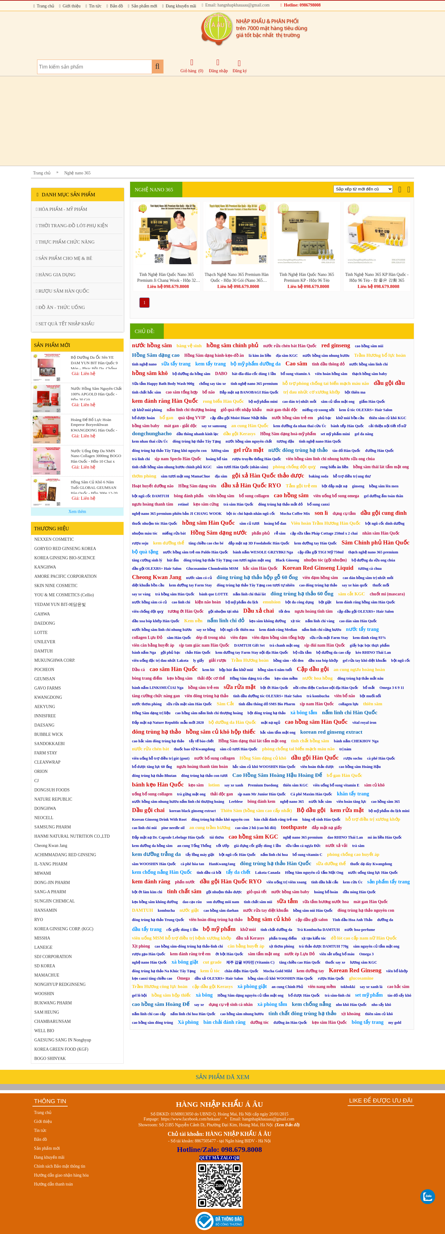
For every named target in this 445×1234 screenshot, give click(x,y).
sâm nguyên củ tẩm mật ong (376, 946)
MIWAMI (42, 873)
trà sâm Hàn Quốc (238, 504)
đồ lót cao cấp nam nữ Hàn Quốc (364, 938)
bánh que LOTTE (213, 594)
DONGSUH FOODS (52, 790)
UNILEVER (44, 642)
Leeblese (236, 801)
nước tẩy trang (362, 629)
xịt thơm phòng (281, 946)
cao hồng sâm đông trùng (152, 1022)
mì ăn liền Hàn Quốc (385, 837)
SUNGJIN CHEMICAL (54, 901)
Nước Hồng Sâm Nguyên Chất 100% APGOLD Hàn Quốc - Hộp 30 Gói (96, 393)
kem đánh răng (151, 881)
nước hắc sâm (320, 801)
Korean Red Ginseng (355, 970)
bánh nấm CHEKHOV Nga (356, 741)
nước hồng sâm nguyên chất (249, 441)
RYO (38, 919)
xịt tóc (296, 621)
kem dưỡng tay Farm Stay (190, 585)
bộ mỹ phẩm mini (263, 401)
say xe (199, 1005)
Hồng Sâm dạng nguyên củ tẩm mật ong (251, 995)
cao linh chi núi (144, 828)
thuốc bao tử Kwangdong (194, 749)
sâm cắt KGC (351, 593)
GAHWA (42, 614)
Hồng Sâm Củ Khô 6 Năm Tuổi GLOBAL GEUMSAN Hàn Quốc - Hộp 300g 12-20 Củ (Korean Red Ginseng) (94, 487)
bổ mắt (369, 688)
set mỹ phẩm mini (335, 434)
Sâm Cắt (225, 703)
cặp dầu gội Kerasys (212, 986)
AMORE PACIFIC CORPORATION (65, 576)
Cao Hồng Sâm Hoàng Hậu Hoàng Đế (277, 775)
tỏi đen (284, 611)
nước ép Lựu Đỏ (299, 954)
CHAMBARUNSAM (52, 1021)
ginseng (358, 486)
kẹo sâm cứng (206, 504)
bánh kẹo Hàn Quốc (158, 784)
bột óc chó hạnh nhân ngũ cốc (251, 513)
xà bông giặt (185, 962)
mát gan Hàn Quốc (371, 901)
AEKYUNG (44, 706)
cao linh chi (181, 602)
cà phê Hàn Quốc (381, 758)
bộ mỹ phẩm (219, 929)
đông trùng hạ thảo (156, 731)
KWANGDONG (48, 697)
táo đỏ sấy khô (399, 995)
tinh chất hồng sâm (310, 740)
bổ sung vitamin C (307, 855)
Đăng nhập (218, 65)
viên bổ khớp (397, 971)
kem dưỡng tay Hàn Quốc (315, 543)
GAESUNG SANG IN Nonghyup (62, 1040)
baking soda (318, 476)
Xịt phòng (141, 946)
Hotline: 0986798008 (300, 5)
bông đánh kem (261, 801)
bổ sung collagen (254, 496)
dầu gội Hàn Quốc (315, 757)
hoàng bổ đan (275, 523)
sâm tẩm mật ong (264, 954)
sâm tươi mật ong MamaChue (185, 476)
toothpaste (294, 827)
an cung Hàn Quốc (250, 425)
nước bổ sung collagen (214, 758)
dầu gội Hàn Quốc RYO (230, 881)
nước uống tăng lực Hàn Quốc (373, 872)
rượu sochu (352, 758)
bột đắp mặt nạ (334, 486)
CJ (36, 780)
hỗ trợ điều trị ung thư (352, 476)
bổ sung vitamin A (295, 374)
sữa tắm (287, 901)
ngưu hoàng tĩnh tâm (314, 611)
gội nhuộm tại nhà (223, 611)
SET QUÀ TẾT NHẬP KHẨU (65, 323)
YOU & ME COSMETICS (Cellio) (64, 595)
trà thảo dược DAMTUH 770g (323, 946)
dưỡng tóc (259, 1022)
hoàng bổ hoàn (326, 892)
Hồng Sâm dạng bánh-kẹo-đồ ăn (214, 355)
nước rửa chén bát (150, 748)
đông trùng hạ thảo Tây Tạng (197, 441)
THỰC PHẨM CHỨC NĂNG (65, 242)
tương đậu (285, 441)
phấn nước (185, 882)
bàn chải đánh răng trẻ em (276, 819)
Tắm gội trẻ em (301, 485)
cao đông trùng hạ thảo (318, 585)
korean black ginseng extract (192, 811)
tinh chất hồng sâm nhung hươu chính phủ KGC (172, 467)
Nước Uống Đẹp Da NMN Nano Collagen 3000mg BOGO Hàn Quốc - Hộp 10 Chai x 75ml (96, 455)
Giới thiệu (69, 6)
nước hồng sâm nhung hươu (326, 355)
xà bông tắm (303, 712)
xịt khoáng (350, 1013)
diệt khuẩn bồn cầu (148, 585)
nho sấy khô (381, 1005)
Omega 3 (366, 954)
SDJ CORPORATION (53, 956)
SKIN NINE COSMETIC (56, 585)
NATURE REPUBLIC (53, 799)
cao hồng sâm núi (369, 346)
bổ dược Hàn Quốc (304, 995)
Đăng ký (240, 66)
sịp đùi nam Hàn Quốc (324, 645)
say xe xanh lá (371, 987)
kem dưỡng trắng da (156, 854)
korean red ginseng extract (331, 732)
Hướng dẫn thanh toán (53, 1184)
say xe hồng (206, 629)
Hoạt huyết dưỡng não (153, 486)
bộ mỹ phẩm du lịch (242, 602)
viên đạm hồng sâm (320, 577)
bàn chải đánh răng (224, 1022)
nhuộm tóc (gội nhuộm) (325, 560)
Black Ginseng (287, 560)
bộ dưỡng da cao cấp (333, 652)
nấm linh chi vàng (319, 621)
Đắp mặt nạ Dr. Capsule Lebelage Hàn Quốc (168, 837)
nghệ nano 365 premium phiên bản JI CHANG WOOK (177, 513)
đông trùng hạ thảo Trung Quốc (158, 920)
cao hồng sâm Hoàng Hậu (360, 767)
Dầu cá (138, 669)
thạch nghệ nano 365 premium (373, 552)
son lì (321, 513)
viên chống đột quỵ (147, 611)
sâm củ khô (374, 785)
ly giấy (198, 660)
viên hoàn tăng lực (352, 801)
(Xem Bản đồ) (287, 1125)
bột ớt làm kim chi (147, 892)
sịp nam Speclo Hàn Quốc (178, 458)
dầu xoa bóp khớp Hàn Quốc (156, 621)
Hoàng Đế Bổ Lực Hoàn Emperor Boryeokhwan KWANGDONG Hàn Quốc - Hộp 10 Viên (94, 424)
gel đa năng (364, 434)
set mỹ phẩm (369, 995)
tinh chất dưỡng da (276, 930)
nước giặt (189, 910)
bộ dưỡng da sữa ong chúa (373, 560)
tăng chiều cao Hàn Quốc (299, 962)
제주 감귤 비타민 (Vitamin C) (250, 962)
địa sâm (221, 476)
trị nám (345, 749)
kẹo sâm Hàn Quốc (329, 1022)
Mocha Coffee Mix (295, 513)
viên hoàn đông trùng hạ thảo (216, 919)
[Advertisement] (216, 121)
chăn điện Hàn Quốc (242, 971)
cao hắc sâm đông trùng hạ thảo (158, 741)
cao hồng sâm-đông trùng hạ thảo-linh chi (189, 946)
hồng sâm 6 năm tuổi (275, 670)
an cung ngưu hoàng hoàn (359, 669)
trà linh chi (141, 459)
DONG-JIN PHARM (52, 882)
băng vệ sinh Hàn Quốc (321, 819)
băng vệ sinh (188, 345)
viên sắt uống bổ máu (337, 954)
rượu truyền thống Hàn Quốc (256, 459)
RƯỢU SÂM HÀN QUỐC (62, 291)
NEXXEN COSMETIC (54, 539)
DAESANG (44, 725)
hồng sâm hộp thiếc (171, 995)
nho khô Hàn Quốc (351, 1005)
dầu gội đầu (389, 383)
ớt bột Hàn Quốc (229, 954)
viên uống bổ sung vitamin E (336, 785)
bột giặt (325, 602)
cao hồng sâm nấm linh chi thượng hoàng (209, 713)
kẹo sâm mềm (286, 678)
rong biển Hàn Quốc (223, 401)
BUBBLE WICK (48, 734)
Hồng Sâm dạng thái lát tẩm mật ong (252, 741)
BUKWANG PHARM (53, 1003)
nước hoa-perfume (360, 930)
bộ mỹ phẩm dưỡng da (256, 364)
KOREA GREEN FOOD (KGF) (61, 1049)
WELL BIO (44, 1030)
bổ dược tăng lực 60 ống (152, 767)
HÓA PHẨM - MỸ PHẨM (61, 209)
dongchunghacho (152, 433)
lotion (214, 784)
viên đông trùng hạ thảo (206, 696)
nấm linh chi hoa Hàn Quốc (193, 1014)
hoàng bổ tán (216, 459)
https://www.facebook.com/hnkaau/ (191, 1119)
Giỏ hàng (188, 71)
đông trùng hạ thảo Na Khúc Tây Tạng (164, 971)
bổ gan (166, 417)
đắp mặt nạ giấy (327, 827)
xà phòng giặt (252, 986)
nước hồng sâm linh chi (368, 364)
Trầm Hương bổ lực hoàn (380, 355)
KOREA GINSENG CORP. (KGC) (63, 929)
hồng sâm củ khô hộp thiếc (220, 731)
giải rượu (217, 660)
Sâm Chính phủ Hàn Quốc (375, 542)
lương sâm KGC (363, 962)
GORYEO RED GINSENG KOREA (65, 548)
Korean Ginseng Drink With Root (159, 819)
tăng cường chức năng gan (156, 696)
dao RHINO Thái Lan (345, 837)
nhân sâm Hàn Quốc (380, 533)
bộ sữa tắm (302, 652)
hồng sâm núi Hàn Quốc (313, 910)
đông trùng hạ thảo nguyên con (365, 910)
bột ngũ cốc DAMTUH (150, 496)
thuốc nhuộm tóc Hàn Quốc (154, 523)
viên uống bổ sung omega (336, 496)
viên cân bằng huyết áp (153, 645)
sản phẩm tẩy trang (388, 882)
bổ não (208, 392)
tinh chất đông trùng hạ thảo (303, 1013)
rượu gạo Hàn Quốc (148, 954)
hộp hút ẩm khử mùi (236, 670)
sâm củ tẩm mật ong (337, 401)
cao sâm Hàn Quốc (173, 669)
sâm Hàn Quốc (179, 638)
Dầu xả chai (258, 610)
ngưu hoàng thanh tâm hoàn (202, 766)
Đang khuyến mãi (179, 6)
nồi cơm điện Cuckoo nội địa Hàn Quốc (325, 688)
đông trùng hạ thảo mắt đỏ (280, 504)
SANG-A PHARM (50, 892)
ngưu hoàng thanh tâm (152, 504)
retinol (183, 504)
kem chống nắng (311, 1004)
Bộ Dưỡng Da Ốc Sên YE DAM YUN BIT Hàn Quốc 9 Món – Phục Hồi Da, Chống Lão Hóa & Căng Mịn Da (94, 362)
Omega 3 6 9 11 (391, 688)
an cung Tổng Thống (194, 846)
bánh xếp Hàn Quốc (347, 426)
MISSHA (42, 938)
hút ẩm (173, 560)
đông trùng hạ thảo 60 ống (301, 593)
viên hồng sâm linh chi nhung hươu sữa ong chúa (330, 458)
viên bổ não (344, 696)
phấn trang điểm (283, 938)
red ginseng (335, 345)
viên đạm (239, 637)
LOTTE (41, 632)
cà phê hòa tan (192, 864)
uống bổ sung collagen (152, 794)
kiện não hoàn (208, 602)
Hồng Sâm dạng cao (156, 355)
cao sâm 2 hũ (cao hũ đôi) (255, 828)
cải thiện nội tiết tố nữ (387, 426)
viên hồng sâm (221, 496)
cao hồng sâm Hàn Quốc (316, 722)
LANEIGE (43, 947)
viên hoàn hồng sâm (331, 374)
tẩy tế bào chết (201, 741)
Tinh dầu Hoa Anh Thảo (352, 920)
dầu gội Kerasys (239, 433)
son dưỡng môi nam (222, 902)
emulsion (272, 601)
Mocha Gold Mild (277, 971)
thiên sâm (372, 703)
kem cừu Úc (352, 882)
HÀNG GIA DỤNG (55, 274)
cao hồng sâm (291, 495)
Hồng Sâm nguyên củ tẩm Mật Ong (314, 872)
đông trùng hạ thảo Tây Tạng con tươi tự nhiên (256, 585)
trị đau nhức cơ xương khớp (311, 392)
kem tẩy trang (210, 364)
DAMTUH (43, 651)
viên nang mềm (322, 986)
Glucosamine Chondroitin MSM (212, 568)
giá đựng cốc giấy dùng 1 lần (257, 846)
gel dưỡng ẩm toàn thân (383, 496)
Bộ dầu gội (311, 810)
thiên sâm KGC (295, 785)
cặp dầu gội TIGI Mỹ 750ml (321, 552)
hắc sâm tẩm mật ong (277, 732)
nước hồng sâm (152, 345)
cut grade (212, 962)
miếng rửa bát (174, 533)
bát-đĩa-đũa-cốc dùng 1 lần (254, 374)
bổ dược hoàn (143, 418)
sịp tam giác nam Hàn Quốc (204, 645)
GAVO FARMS (47, 688)
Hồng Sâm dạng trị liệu (151, 713)
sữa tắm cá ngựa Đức (303, 846)
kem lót (208, 670)
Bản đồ (114, 6)
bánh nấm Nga (144, 652)
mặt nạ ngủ (270, 722)
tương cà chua (370, 568)
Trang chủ (43, 6)
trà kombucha (318, 696)
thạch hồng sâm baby (369, 374)
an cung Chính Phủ (287, 987)
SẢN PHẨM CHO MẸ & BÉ (64, 258)
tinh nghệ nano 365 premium (254, 383)
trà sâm (358, 846)
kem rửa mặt (347, 810)
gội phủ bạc (170, 652)
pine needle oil (172, 828)
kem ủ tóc (210, 970)
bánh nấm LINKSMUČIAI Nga (157, 688)
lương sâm (220, 450)
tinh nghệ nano (144, 364)
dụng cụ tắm (344, 513)
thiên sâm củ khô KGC (387, 418)
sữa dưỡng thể (330, 863)
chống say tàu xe (212, 383)
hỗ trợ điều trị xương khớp (372, 819)
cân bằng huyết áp (246, 946)
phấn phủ (260, 533)
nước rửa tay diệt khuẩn (265, 910)
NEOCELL (43, 817)
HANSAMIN (45, 910)
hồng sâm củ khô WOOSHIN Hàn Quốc (280, 978)
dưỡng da (385, 920)
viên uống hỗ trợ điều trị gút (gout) (160, 758)
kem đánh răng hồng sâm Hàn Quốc (365, 602)
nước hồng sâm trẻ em (292, 417)
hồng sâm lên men (383, 486)
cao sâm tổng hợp (181, 392)
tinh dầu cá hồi (209, 872)
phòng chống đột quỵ (294, 466)
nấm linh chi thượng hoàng (191, 409)
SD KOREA (44, 966)
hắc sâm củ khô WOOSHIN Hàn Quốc (264, 767)
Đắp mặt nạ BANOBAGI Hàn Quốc (248, 392)
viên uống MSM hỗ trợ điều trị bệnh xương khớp (181, 938)
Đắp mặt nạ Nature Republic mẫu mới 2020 (168, 722)
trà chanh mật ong (284, 645)
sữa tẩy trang (175, 364)
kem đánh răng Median (278, 629)
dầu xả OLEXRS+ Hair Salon (219, 978)
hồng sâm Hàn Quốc (208, 522)
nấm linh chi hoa (274, 855)
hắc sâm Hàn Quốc (260, 568)
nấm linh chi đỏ (226, 620)
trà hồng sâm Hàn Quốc (174, 594)
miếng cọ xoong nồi (318, 410)
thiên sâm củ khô (379, 1014)
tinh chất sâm (184, 891)
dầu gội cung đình (384, 513)
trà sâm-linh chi (337, 995)
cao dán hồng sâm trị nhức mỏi (368, 578)
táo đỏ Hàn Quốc (346, 450)
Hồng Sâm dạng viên (197, 486)
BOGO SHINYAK (50, 1058)
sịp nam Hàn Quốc (317, 704)
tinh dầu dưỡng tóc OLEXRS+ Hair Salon (267, 696)
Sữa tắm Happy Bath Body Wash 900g (163, 383)
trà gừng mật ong (191, 794)
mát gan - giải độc (180, 425)
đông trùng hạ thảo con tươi (204, 775)
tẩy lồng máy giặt (200, 855)
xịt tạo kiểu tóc (314, 938)
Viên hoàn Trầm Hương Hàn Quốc (326, 523)
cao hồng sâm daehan (221, 910)
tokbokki (348, 987)
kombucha (166, 910)
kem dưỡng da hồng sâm (152, 846)
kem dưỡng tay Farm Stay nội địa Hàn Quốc (251, 652)
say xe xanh (233, 785)
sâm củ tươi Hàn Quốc (238, 749)
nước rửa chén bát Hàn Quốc (290, 346)
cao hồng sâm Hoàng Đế (160, 1004)
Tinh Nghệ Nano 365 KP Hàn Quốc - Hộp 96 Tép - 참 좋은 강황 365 (377, 277)
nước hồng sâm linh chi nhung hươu (162, 629)
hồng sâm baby (145, 425)
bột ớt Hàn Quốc (274, 688)
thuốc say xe (335, 962)
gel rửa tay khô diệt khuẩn (364, 660)
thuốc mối (380, 585)
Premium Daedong (263, 785)
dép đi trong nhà (211, 637)
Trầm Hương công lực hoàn (160, 986)
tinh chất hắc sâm (146, 392)
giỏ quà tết (256, 892)
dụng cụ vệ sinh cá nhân (230, 1004)
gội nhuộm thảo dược (224, 892)
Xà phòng (188, 1022)
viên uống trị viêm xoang (286, 882)
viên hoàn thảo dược (317, 767)
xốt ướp (222, 846)
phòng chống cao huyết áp (353, 854)
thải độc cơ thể (211, 678)
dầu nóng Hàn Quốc (359, 892)
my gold (394, 1022)
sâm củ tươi (249, 523)
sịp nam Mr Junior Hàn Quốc (262, 794)
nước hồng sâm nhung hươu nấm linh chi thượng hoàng (178, 801)
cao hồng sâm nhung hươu (242, 1014)
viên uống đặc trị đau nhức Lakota (160, 660)
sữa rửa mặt (240, 687)
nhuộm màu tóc (144, 533)
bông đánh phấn (189, 496)
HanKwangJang (222, 864)
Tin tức (94, 6)
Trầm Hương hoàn (250, 660)
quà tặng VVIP (192, 417)
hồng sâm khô (150, 373)
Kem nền (193, 620)
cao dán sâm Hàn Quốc (358, 621)
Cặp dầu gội (313, 669)
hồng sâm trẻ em (203, 687)
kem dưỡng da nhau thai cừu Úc (299, 426)
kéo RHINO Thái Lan (373, 652)
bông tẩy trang (368, 1022)
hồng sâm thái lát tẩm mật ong (381, 467)
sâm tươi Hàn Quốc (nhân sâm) (242, 467)
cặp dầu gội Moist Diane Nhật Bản (238, 418)
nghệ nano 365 (292, 801)
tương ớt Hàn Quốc (186, 611)
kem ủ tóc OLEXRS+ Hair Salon (365, 410)
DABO (221, 373)
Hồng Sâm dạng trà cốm (250, 678)
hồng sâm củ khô (269, 919)
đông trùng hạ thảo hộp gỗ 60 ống (257, 577)
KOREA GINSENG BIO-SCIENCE (64, 558)
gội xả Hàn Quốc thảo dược (268, 475)
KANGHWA (45, 567)
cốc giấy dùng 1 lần (182, 930)
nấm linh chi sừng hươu (321, 629)
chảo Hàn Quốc (198, 652)
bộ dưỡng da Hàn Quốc (232, 722)
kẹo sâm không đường (267, 621)
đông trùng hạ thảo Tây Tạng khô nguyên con (169, 450)
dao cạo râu (192, 902)
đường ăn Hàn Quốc (290, 1022)
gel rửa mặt (249, 450)
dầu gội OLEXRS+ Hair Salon (156, 568)
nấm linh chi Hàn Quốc (349, 712)
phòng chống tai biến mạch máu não (298, 748)
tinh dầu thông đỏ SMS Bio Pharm (267, 704)
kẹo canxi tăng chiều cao (152, 978)
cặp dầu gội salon (312, 919)
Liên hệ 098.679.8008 (168, 286)
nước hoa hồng (317, 678)
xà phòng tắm (272, 1004)
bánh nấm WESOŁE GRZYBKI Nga (263, 552)
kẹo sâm (196, 785)
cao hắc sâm (398, 986)
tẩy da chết (238, 872)
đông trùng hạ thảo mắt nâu (360, 678)
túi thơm (217, 837)
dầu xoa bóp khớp (323, 660)
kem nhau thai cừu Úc (150, 441)
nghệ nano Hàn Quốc (149, 962)
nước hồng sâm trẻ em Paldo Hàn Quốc (195, 552)
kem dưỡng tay (310, 971)
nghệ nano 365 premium (303, 837)
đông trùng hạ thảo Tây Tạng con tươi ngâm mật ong (227, 560)
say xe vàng (141, 594)
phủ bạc (324, 418)
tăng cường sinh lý (147, 560)
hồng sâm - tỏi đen (288, 660)
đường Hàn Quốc (379, 450)
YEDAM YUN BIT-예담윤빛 (60, 604)
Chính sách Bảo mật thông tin (59, 1166)
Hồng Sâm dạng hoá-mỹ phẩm (288, 433)
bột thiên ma (355, 392)
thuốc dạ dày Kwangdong (371, 864)
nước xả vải (336, 845)
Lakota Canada (267, 872)
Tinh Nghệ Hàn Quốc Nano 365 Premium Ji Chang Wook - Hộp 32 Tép (166, 277)
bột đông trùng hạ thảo (267, 713)
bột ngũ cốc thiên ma (237, 629)
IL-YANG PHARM (50, 864)
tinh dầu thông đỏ (328, 364)
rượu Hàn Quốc (331, 978)
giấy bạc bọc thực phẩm (369, 645)
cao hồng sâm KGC (253, 836)
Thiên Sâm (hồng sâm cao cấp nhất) (256, 810)
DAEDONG (44, 623)
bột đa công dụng (299, 602)
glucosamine (361, 978)
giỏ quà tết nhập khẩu (241, 409)
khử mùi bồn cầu (350, 418)
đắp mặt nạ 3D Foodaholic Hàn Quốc (259, 543)
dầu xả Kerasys (250, 938)
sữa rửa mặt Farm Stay (329, 638)
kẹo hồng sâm (179, 678)
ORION (41, 771)
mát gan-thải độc (282, 409)
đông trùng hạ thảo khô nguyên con (220, 819)
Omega (183, 978)
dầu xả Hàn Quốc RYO (251, 485)
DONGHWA (45, 808)
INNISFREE (45, 716)
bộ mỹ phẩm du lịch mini (389, 811)
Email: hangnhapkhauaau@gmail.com (235, 5)
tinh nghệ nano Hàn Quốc (320, 441)
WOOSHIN (44, 993)
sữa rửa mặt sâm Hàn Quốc (189, 704)
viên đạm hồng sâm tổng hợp (278, 637)
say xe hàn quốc (355, 585)
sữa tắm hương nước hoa (326, 901)
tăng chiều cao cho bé (206, 543)
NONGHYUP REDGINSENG (60, 984)
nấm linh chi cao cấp (149, 1014)
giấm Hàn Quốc (372, 401)
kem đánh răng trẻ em (190, 954)
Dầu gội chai (148, 810)
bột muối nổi (370, 696)
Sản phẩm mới (142, 6)
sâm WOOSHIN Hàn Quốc (154, 864)
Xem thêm (77, 511)
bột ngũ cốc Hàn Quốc (237, 855)
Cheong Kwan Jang (50, 845)
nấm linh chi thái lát (249, 594)
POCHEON (44, 669)
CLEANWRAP (47, 762)
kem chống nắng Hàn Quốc (162, 872)
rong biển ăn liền (334, 467)
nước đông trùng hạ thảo (298, 450)
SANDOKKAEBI (49, 743)
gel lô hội (139, 995)
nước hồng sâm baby (290, 892)
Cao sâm (296, 363)
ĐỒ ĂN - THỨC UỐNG (60, 307)
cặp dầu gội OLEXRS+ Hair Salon (365, 611)
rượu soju (140, 543)
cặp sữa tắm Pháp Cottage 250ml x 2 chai (324, 533)
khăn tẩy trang (353, 794)
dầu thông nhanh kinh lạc (197, 434)
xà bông (204, 995)
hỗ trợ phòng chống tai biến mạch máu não (325, 383)
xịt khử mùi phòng (147, 410)
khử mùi (248, 929)
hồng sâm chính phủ (232, 345)
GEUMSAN (44, 679)
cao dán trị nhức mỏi (299, 401)
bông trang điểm (147, 678)
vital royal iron (364, 722)
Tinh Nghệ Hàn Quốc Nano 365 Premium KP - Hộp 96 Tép (306, 277)
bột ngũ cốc (400, 660)
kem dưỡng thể (168, 542)
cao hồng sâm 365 (385, 801)
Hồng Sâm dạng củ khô (262, 758)
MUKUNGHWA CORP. (54, 660)
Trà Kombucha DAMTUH (318, 930)
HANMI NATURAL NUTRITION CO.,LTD (72, 836)
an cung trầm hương (209, 827)
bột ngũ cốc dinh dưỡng (385, 523)
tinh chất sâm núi (258, 902)
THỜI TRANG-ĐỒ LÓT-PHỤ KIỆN (72, 225)
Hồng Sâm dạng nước (218, 532)
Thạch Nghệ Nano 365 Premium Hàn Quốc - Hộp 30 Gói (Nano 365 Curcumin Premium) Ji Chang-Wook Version (237, 277)
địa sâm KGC (287, 355)
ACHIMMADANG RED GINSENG (65, 855)
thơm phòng (144, 475)
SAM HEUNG (46, 1012)
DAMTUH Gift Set (249, 645)
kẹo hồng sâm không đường (155, 902)
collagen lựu (348, 704)
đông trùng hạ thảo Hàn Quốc (275, 863)
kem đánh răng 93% (369, 638)
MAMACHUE (46, 975)
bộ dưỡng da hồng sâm (191, 374)
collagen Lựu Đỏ (147, 637)
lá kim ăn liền (260, 355)
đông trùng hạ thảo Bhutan (154, 775)
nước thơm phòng (147, 704)
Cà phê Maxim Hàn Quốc (311, 794)
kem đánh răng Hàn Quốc (165, 401)
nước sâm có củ (199, 578)
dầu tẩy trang (147, 929)
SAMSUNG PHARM (52, 827)
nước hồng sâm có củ (149, 602)
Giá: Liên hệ (83, 373)
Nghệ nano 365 (77, 173)
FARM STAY (45, 753)
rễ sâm (280, 533)
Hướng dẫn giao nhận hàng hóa (61, 1175)
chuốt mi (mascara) (387, 594)
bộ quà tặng (145, 552)
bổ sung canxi (318, 504)
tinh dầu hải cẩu (324, 882)
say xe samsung (214, 426)
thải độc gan (221, 794)
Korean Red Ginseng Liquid (318, 568)
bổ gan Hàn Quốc (344, 775)
